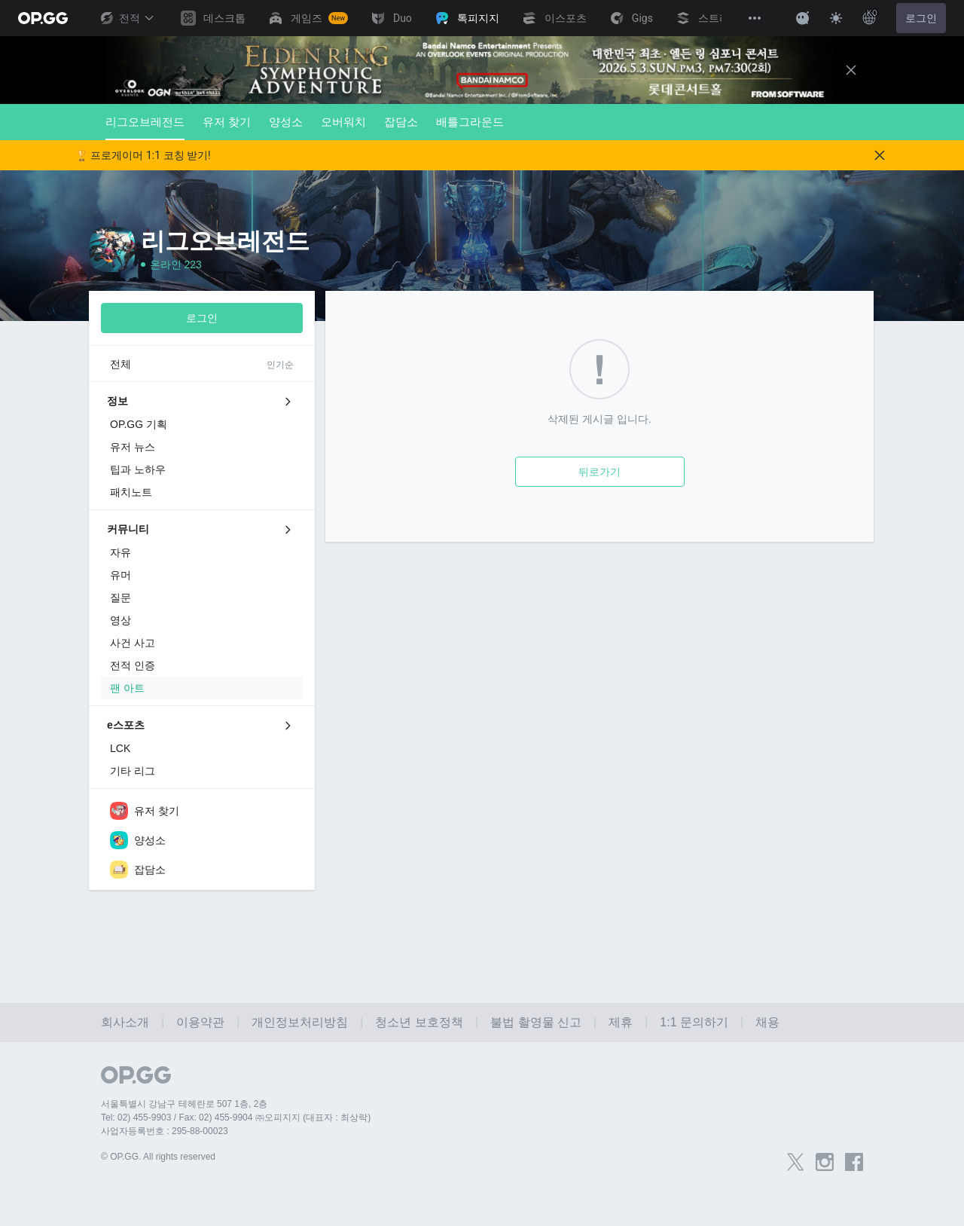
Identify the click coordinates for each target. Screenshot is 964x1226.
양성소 (286, 121)
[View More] (755, 18)
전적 (126, 18)
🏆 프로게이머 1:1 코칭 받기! (143, 155)
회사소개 (125, 1022)
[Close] (851, 70)
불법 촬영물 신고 (535, 1022)
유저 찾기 (227, 121)
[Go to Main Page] (43, 18)
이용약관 (200, 1022)
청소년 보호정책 (418, 1022)
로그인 (921, 18)
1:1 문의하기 (694, 1022)
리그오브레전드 (145, 127)
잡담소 (401, 121)
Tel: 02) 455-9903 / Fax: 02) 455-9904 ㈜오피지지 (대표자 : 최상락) (236, 1117)
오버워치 (343, 121)
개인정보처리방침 (300, 1022)
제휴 (621, 1022)
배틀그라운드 (470, 121)
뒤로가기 (599, 472)
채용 (767, 1022)
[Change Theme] (836, 18)
